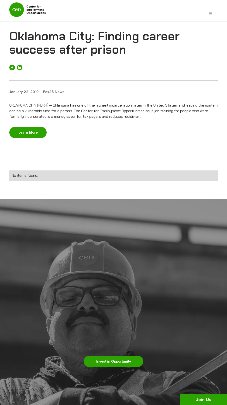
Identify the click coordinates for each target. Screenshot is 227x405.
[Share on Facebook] (12, 67)
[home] (27, 11)
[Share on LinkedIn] (19, 67)
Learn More (28, 132)
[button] (211, 14)
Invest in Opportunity (113, 361)
